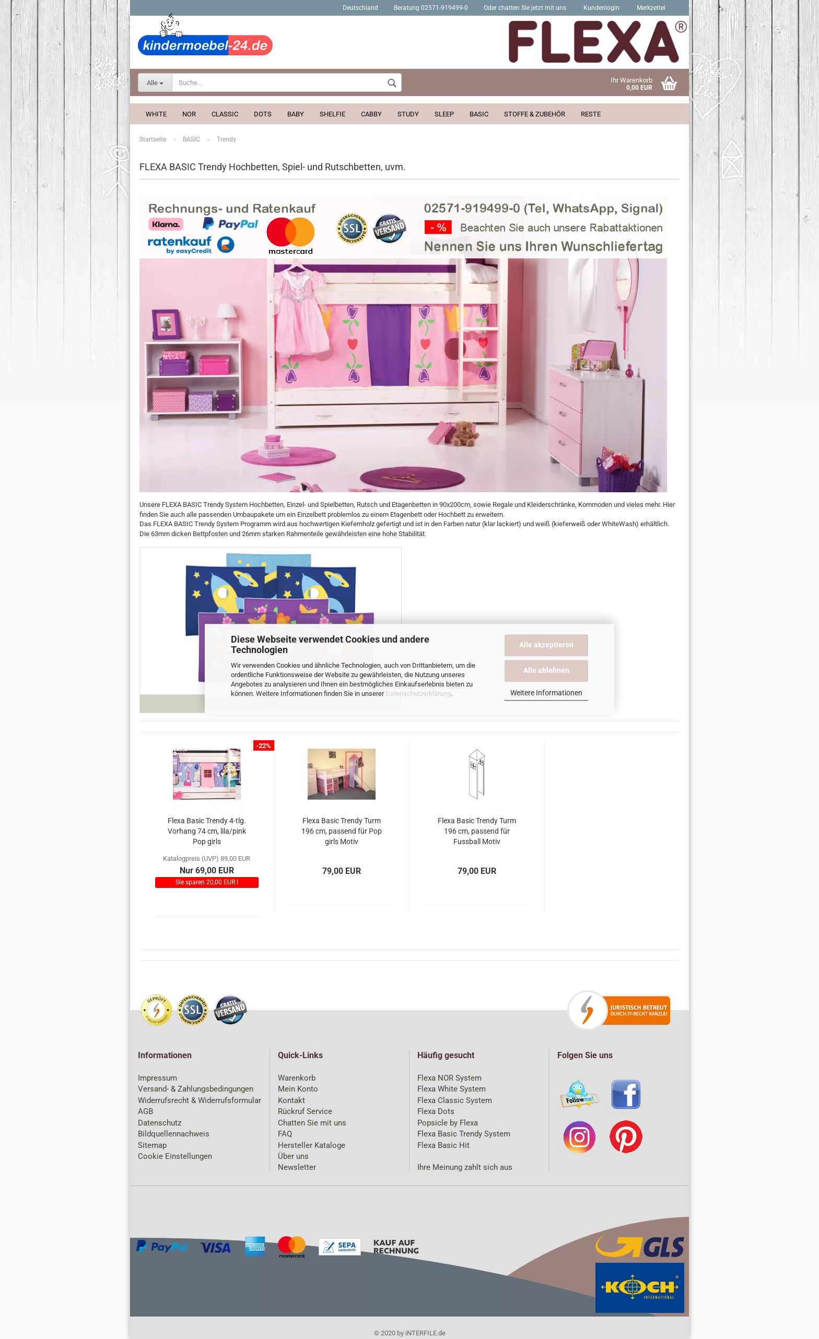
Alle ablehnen (546, 670)
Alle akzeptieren (546, 645)
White (156, 114)
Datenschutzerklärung (418, 694)
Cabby (371, 114)
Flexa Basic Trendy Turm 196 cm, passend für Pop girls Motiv (341, 831)
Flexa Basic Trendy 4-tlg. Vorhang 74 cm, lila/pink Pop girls (207, 831)
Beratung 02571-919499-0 (431, 7)
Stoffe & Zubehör (534, 114)
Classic (225, 114)
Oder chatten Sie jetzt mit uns (525, 7)
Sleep (444, 114)
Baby (295, 114)
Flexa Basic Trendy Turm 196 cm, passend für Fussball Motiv (477, 831)
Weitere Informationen (546, 693)
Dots (263, 114)
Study (408, 114)
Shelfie (332, 114)
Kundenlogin (600, 7)
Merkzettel (650, 7)
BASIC (479, 114)
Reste (591, 114)
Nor (189, 114)
